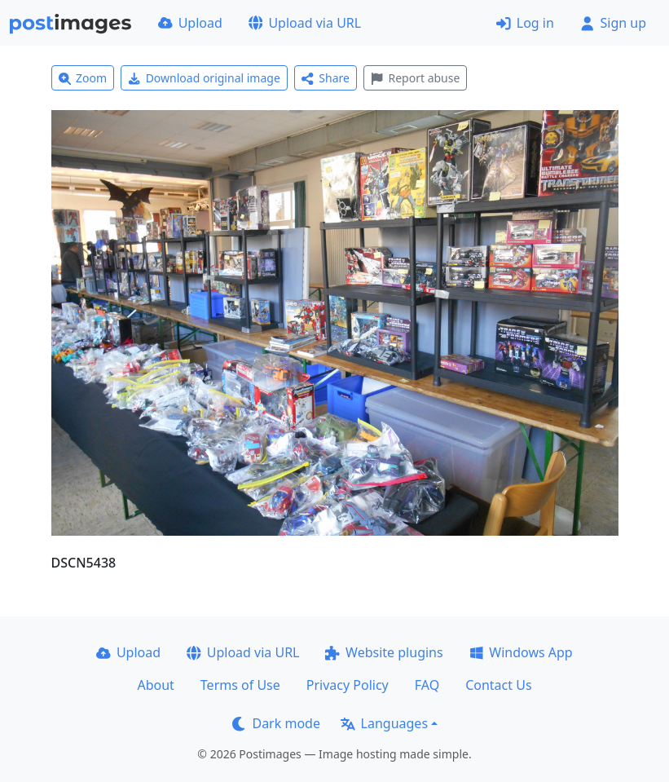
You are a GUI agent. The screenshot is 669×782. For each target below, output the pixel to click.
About (155, 685)
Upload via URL (305, 23)
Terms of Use (240, 685)
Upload (190, 23)
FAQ (427, 685)
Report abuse (415, 78)
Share (325, 78)
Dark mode (276, 723)
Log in (525, 23)
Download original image (204, 78)
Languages (384, 723)
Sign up (613, 23)
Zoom (83, 78)
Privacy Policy (347, 685)
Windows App (521, 652)
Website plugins (383, 652)
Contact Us (498, 685)
